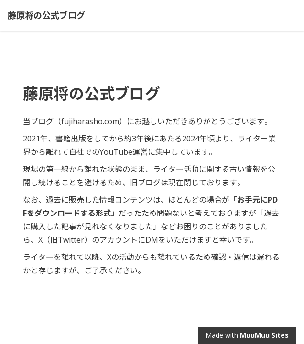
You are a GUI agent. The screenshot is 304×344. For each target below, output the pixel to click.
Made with (247, 335)
